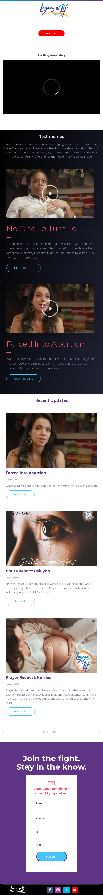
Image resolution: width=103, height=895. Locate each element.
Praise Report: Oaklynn (28, 571)
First (38, 832)
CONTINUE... (23, 268)
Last (38, 844)
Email (39, 803)
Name (40, 818)
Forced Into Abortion (26, 473)
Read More (20, 494)
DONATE (51, 33)
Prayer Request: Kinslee (28, 677)
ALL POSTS (51, 732)
